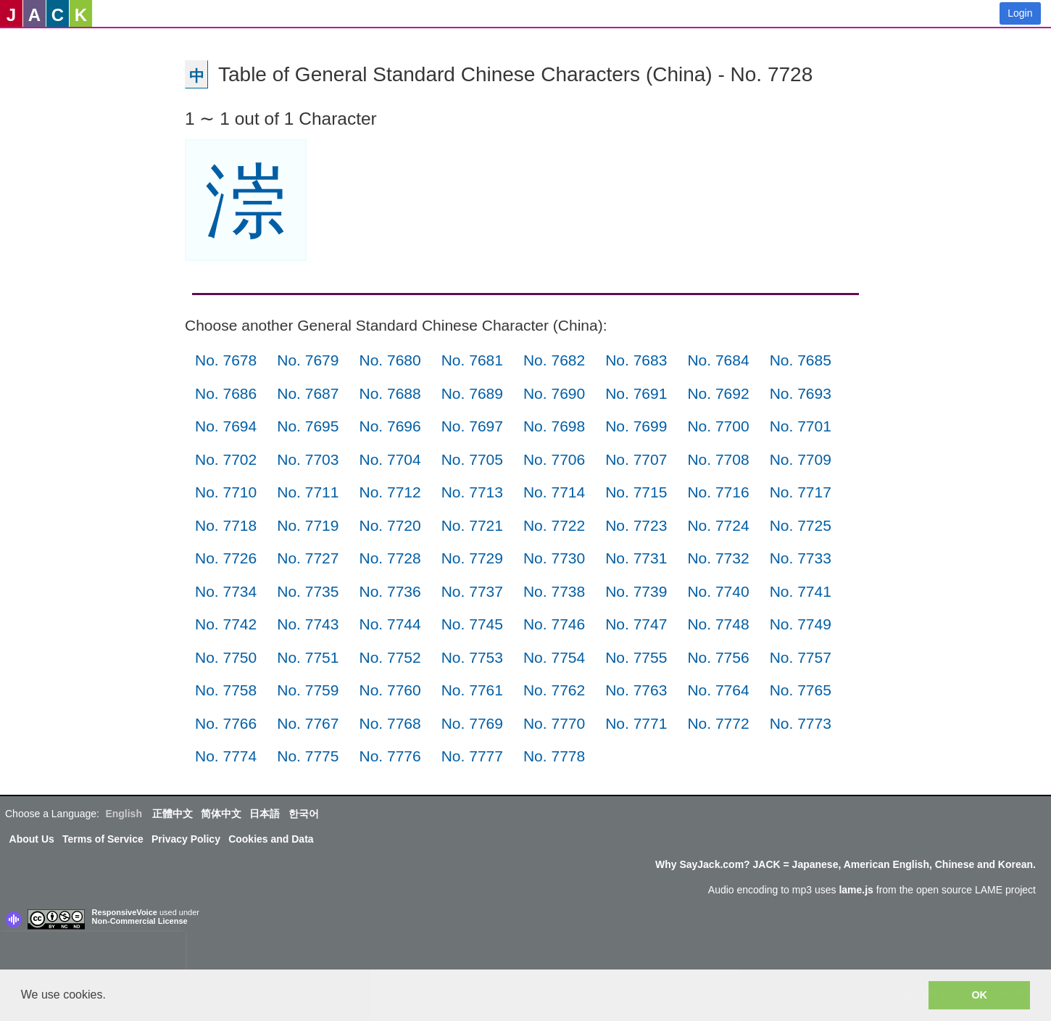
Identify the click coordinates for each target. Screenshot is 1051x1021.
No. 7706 (554, 459)
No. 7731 (636, 558)
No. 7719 (307, 525)
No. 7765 (800, 690)
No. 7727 (307, 558)
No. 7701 (800, 426)
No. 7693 (800, 393)
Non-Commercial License (140, 921)
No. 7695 (307, 426)
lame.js (856, 890)
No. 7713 (472, 492)
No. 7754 (554, 657)
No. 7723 (636, 525)
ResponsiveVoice (124, 912)
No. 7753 (472, 657)
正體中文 (172, 813)
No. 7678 (226, 360)
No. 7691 (636, 393)
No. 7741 (800, 591)
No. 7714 (554, 492)
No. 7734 (226, 591)
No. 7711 (307, 492)
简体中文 (221, 813)
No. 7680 (389, 360)
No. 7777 (472, 756)
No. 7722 (554, 525)
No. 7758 (226, 690)
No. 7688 (389, 393)
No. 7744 (389, 624)
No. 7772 (718, 723)
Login (1020, 13)
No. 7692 (718, 393)
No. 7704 (389, 459)
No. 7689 (472, 393)
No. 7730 (554, 558)
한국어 (303, 813)
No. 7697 (472, 426)
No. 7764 (718, 690)
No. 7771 (636, 723)
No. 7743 (307, 624)
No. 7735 (307, 591)
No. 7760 (389, 690)
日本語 (264, 813)
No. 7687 (307, 393)
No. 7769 (472, 723)
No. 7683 (636, 360)
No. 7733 (800, 558)
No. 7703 (307, 459)
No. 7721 (472, 525)
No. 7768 (389, 723)
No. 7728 (389, 558)
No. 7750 (226, 657)
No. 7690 (554, 393)
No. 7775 (307, 756)
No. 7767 (307, 723)
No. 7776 (389, 756)
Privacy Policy (185, 839)
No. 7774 (226, 756)
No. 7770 (554, 723)
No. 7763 (636, 690)
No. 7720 (389, 525)
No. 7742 (226, 624)
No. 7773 (800, 723)
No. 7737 (472, 591)
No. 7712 (389, 492)
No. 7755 (636, 657)
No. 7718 (226, 525)
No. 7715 (636, 492)
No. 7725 (800, 525)
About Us (31, 839)
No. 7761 (472, 690)
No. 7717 (800, 492)
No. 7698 (554, 426)
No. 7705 (472, 459)
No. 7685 (800, 360)
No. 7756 (718, 657)
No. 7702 (226, 459)
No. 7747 (636, 624)
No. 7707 (636, 459)
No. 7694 (226, 426)
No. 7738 (554, 591)
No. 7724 (718, 525)
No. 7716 (718, 492)
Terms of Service (103, 839)
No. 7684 (718, 360)
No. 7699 (636, 426)
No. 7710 (226, 492)
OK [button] (979, 995)
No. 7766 (226, 723)
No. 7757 (800, 657)
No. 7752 (389, 657)
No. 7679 (307, 360)
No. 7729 (472, 558)
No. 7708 (718, 459)
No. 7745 (472, 624)
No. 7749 (800, 624)
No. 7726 (226, 558)
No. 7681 (472, 360)
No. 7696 (389, 426)
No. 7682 (554, 360)
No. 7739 (636, 591)
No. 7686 (226, 393)
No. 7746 (554, 624)
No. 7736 (389, 591)
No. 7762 (554, 690)
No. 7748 (718, 624)
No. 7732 (718, 558)
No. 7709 (800, 459)
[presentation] (93, 953)
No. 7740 (718, 591)
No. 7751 (307, 657)
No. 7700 (718, 426)
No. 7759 (307, 690)
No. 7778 (554, 756)
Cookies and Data (270, 839)
